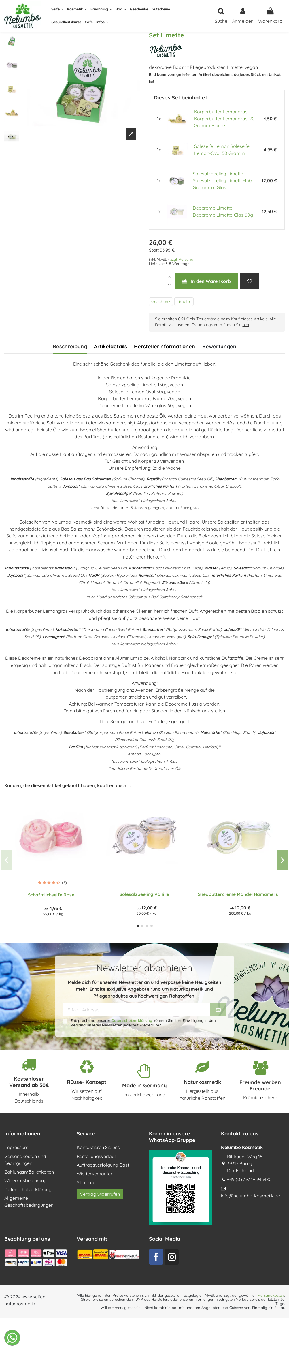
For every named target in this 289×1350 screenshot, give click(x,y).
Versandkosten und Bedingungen (25, 1159)
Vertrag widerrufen (100, 1194)
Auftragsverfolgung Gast (103, 1165)
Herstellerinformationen (164, 346)
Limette (184, 301)
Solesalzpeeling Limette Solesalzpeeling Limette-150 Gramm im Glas (222, 180)
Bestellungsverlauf (96, 1156)
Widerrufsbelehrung (25, 1180)
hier (246, 324)
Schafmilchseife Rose (51, 895)
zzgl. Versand (181, 259)
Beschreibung (70, 346)
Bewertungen (219, 346)
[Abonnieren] (218, 1009)
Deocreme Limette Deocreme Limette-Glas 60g (223, 211)
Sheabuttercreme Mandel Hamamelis (238, 894)
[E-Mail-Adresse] (136, 1009)
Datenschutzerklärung (132, 1020)
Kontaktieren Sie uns (98, 1147)
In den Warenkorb (206, 281)
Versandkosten (271, 1295)
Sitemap (85, 1182)
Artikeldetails (110, 346)
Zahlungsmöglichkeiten (29, 1172)
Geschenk (161, 301)
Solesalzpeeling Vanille (144, 894)
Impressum (16, 1147)
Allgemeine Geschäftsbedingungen (29, 1201)
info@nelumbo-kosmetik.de (250, 1196)
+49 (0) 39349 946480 (249, 1179)
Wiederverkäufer (94, 1173)
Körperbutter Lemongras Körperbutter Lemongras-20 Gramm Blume (224, 118)
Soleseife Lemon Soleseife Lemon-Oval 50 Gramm (222, 149)
